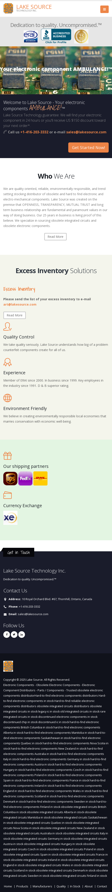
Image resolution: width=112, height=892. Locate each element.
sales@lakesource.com (86, 132)
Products (22, 886)
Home (8, 886)
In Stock (75, 886)
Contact (102, 886)
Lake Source (34, 6)
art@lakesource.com (19, 304)
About (89, 886)
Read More (55, 236)
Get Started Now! (88, 147)
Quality (61, 886)
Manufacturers (42, 886)
